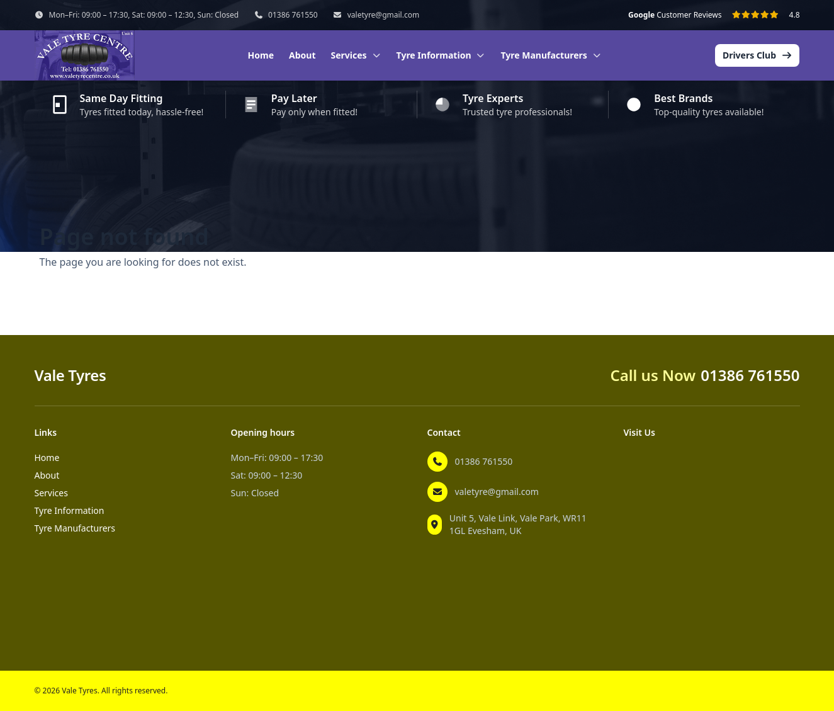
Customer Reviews (674, 15)
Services (51, 493)
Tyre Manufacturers (75, 528)
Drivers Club (757, 55)
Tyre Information (69, 510)
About (302, 55)
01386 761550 (293, 15)
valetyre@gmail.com (383, 15)
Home (261, 55)
